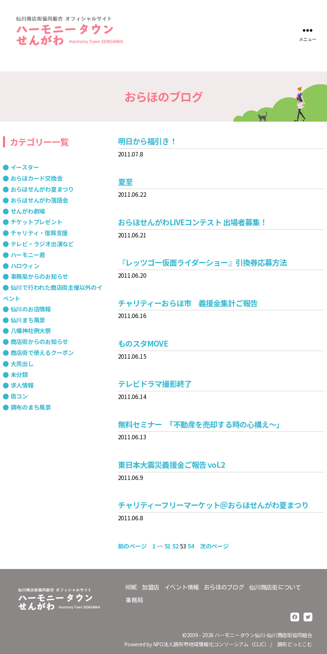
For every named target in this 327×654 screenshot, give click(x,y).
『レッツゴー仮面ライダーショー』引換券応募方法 (202, 262)
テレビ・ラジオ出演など (42, 243)
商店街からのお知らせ (39, 341)
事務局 (134, 600)
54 (190, 546)
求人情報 (22, 385)
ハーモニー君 (28, 254)
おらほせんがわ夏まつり (42, 189)
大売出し (22, 363)
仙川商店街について (275, 587)
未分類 (19, 374)
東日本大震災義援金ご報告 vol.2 (171, 464)
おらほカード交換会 (37, 178)
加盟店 (150, 587)
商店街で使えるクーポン (42, 352)
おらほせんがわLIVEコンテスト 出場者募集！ (192, 222)
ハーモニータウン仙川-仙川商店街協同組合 (263, 635)
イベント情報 (181, 587)
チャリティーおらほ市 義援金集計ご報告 (187, 303)
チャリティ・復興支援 (39, 232)
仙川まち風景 (28, 319)
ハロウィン (25, 265)
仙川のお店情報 (31, 308)
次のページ (214, 546)
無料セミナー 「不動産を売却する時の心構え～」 (201, 424)
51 (167, 546)
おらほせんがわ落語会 (39, 200)
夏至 (125, 181)
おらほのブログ (224, 587)
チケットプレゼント (37, 221)
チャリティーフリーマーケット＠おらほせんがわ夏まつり (213, 505)
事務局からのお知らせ (39, 276)
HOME (131, 587)
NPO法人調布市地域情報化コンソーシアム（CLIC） (211, 644)
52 (175, 546)
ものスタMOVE (143, 343)
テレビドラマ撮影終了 (155, 383)
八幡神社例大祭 (31, 330)
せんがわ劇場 (28, 211)
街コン (19, 396)
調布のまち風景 (31, 407)
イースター (25, 167)
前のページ (132, 546)
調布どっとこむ (294, 644)
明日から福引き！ (147, 141)
